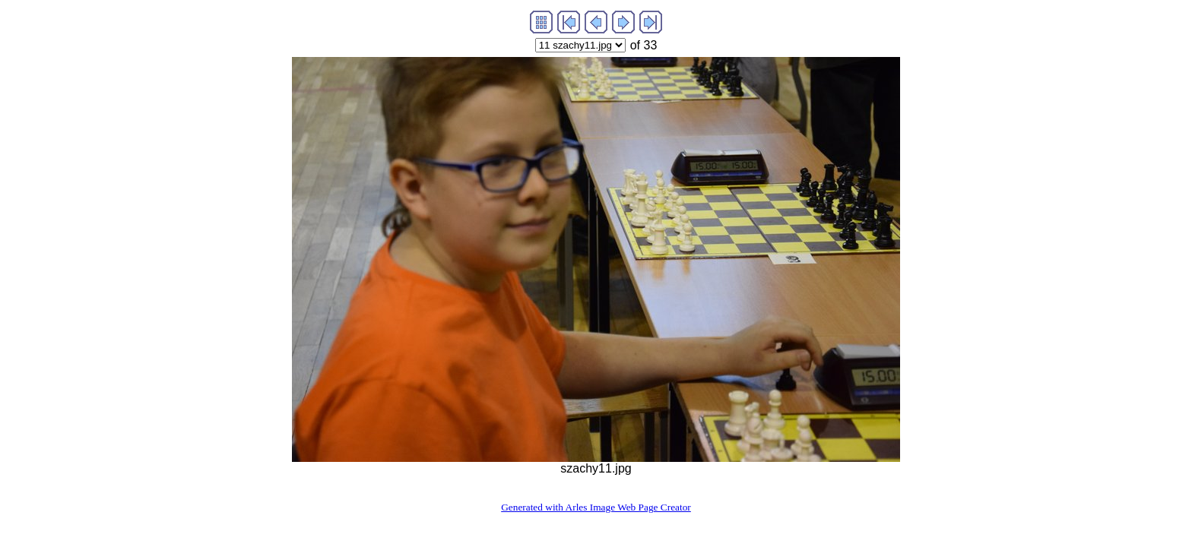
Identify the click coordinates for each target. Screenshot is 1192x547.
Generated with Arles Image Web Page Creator (596, 507)
